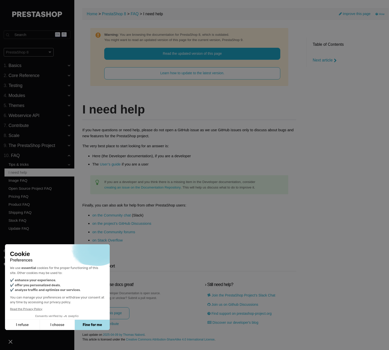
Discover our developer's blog (233, 323)
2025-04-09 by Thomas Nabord (124, 334)
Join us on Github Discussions (233, 304)
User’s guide (110, 164)
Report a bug (16, 257)
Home (92, 14)
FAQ (135, 14)
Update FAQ (19, 228)
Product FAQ (19, 204)
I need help (18, 172)
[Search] (37, 34)
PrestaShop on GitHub (22, 251)
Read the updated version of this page (192, 54)
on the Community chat (112, 215)
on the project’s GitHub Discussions (122, 224)
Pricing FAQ (19, 196)
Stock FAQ (18, 220)
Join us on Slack (18, 264)
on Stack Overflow (108, 240)
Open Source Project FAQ (30, 188)
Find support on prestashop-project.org (240, 314)
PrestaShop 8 (114, 14)
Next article (325, 60)
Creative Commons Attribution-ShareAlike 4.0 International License (170, 339)
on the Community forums (114, 232)
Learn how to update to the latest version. (193, 73)
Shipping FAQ (20, 212)
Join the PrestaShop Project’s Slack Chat (242, 295)
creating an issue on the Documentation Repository (143, 187)
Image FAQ (18, 180)
